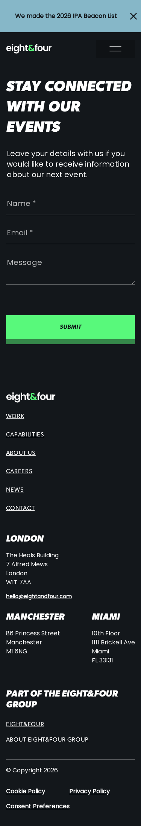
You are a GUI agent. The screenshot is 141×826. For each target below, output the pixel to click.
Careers (19, 472)
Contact (20, 509)
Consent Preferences (38, 806)
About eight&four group (47, 740)
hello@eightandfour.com (39, 596)
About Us (21, 453)
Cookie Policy (25, 791)
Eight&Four (25, 725)
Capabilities (25, 435)
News (15, 490)
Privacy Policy (89, 791)
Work (15, 417)
